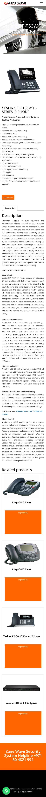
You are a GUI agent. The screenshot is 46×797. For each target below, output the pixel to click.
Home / (8, 35)
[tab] (10, 208)
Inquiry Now (23, 513)
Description (10, 208)
